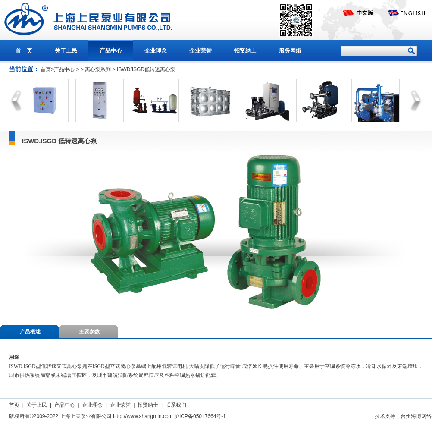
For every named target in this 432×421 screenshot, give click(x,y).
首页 (14, 405)
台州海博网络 (416, 416)
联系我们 (176, 405)
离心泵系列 (98, 69)
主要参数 (89, 332)
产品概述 (30, 332)
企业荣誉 (200, 50)
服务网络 (290, 50)
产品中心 (111, 50)
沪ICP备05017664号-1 (200, 416)
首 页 (24, 50)
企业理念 (155, 50)
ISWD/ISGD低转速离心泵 (146, 69)
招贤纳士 (245, 50)
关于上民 (66, 50)
